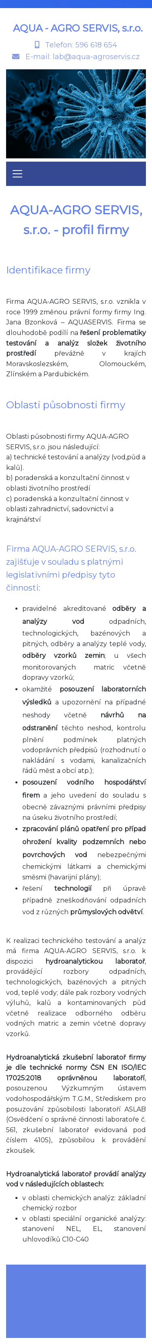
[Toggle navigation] (17, 174)
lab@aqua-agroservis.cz (96, 56)
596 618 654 (96, 45)
